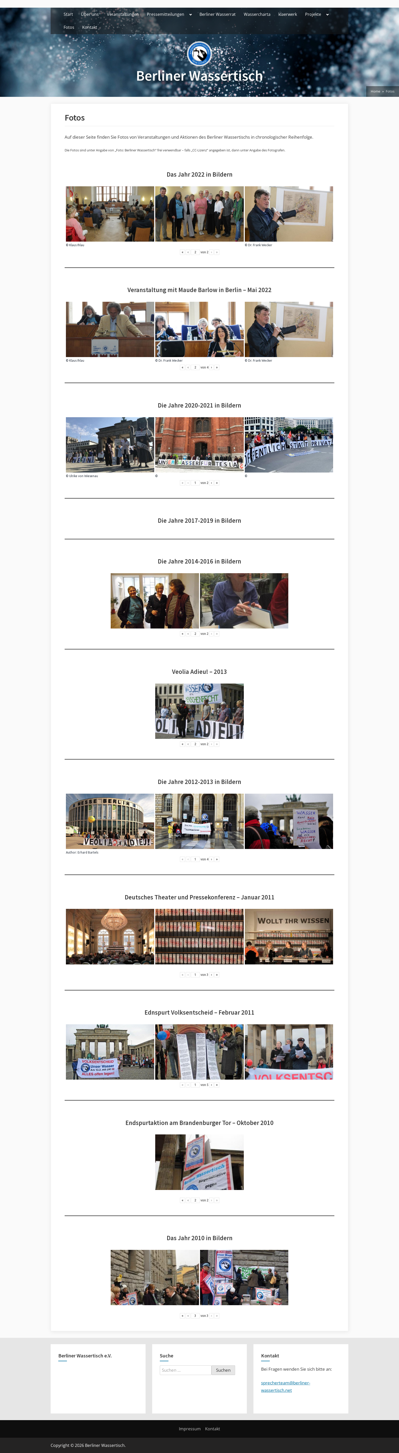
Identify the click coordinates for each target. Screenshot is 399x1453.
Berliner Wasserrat (218, 14)
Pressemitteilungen (165, 14)
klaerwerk (287, 14)
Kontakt (89, 27)
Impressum (190, 1429)
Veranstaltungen (123, 14)
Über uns (90, 14)
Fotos (69, 27)
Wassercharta (257, 14)
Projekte (313, 14)
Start (68, 14)
